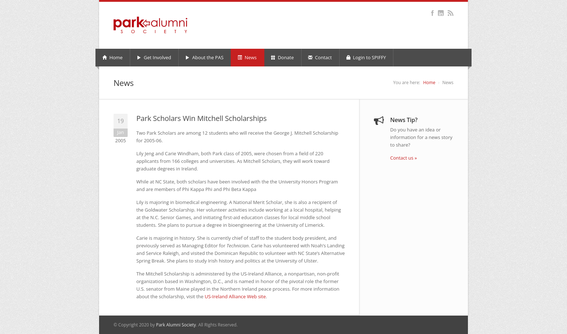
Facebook (432, 13)
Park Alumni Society (176, 325)
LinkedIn (441, 13)
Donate (282, 57)
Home (112, 57)
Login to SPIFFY (366, 57)
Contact (320, 57)
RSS (450, 13)
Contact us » (403, 158)
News (247, 57)
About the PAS (204, 57)
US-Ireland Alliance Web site (235, 296)
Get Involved (154, 57)
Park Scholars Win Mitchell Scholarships (201, 118)
